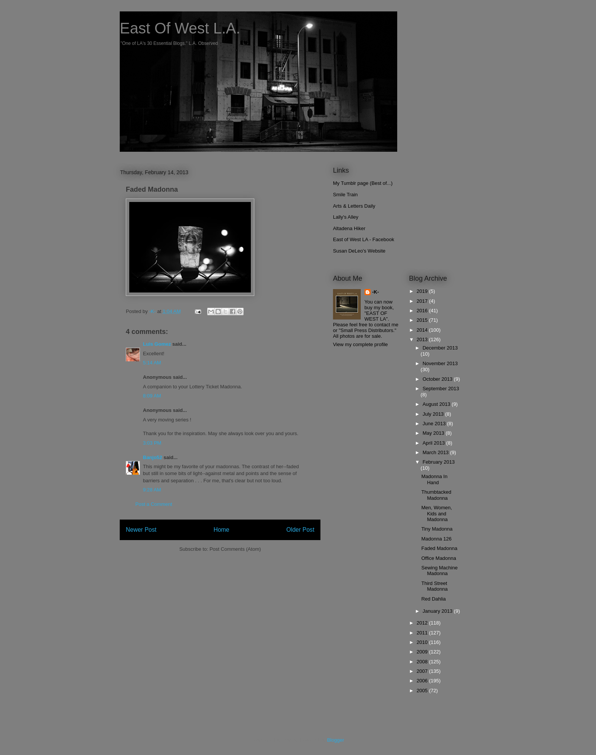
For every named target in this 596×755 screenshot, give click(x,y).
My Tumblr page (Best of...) (363, 183)
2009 (423, 652)
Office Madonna (438, 558)
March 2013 (436, 452)
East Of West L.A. (180, 28)
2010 (423, 642)
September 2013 (441, 388)
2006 (423, 680)
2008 (423, 661)
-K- (375, 292)
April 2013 (434, 443)
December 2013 (440, 348)
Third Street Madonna (434, 586)
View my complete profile (360, 344)
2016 (423, 310)
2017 (423, 301)
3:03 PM (152, 443)
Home (222, 529)
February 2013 (439, 462)
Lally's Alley (345, 217)
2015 (423, 320)
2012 (423, 623)
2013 (423, 339)
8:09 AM (152, 396)
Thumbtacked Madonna (436, 495)
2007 (423, 671)
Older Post (300, 529)
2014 (423, 330)
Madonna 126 (436, 539)
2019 (423, 291)
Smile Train (345, 194)
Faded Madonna (439, 548)
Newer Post (141, 529)
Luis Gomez (157, 344)
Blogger (335, 740)
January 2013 (438, 611)
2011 (423, 633)
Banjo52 (152, 457)
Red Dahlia (433, 599)
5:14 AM (152, 363)
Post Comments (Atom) (235, 549)
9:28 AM (152, 490)
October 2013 (438, 379)
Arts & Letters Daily (354, 206)
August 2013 (437, 404)
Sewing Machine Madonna (439, 571)
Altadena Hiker (349, 228)
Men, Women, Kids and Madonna (436, 513)
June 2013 (435, 423)
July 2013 (434, 414)
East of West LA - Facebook (363, 239)
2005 (423, 690)
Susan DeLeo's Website (359, 251)
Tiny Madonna (436, 529)
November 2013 (440, 363)
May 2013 (434, 433)
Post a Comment (153, 504)
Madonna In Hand (434, 479)
